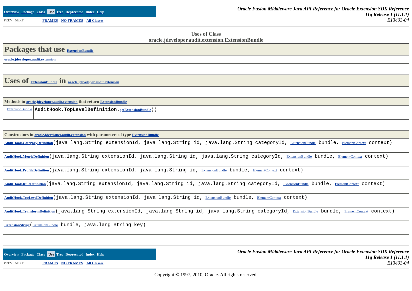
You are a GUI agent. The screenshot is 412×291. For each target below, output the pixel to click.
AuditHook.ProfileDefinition (26, 175)
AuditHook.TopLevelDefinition (28, 205)
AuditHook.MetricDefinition (26, 160)
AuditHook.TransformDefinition (29, 221)
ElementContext (354, 145)
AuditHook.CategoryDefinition (28, 145)
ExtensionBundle (80, 50)
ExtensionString (17, 236)
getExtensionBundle (135, 111)
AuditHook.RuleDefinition (25, 190)
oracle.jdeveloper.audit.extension (93, 82)
